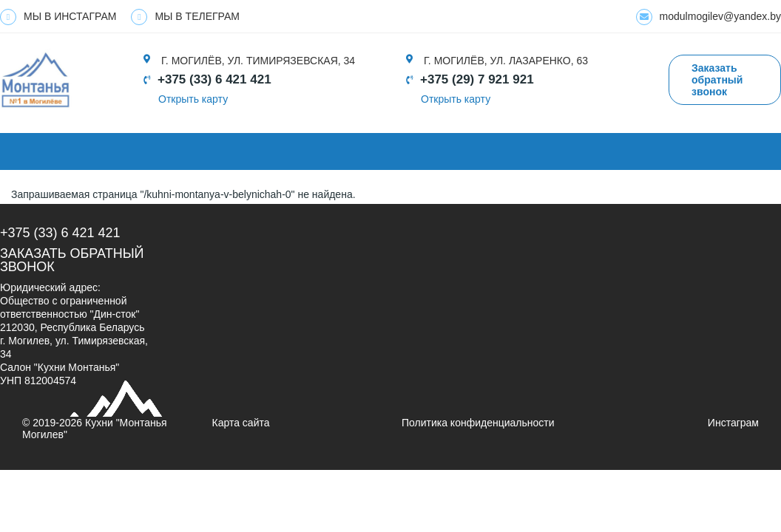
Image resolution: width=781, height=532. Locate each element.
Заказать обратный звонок (717, 80)
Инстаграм (733, 423)
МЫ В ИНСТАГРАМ (58, 17)
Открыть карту (193, 99)
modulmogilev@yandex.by (708, 17)
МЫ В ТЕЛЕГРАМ (185, 17)
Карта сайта (241, 423)
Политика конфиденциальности (478, 423)
